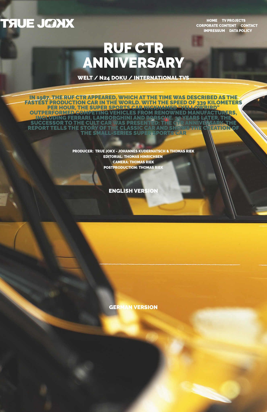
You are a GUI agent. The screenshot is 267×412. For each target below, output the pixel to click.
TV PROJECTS (233, 20)
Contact (249, 25)
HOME (212, 20)
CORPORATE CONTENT (216, 25)
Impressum (214, 30)
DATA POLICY (240, 30)
